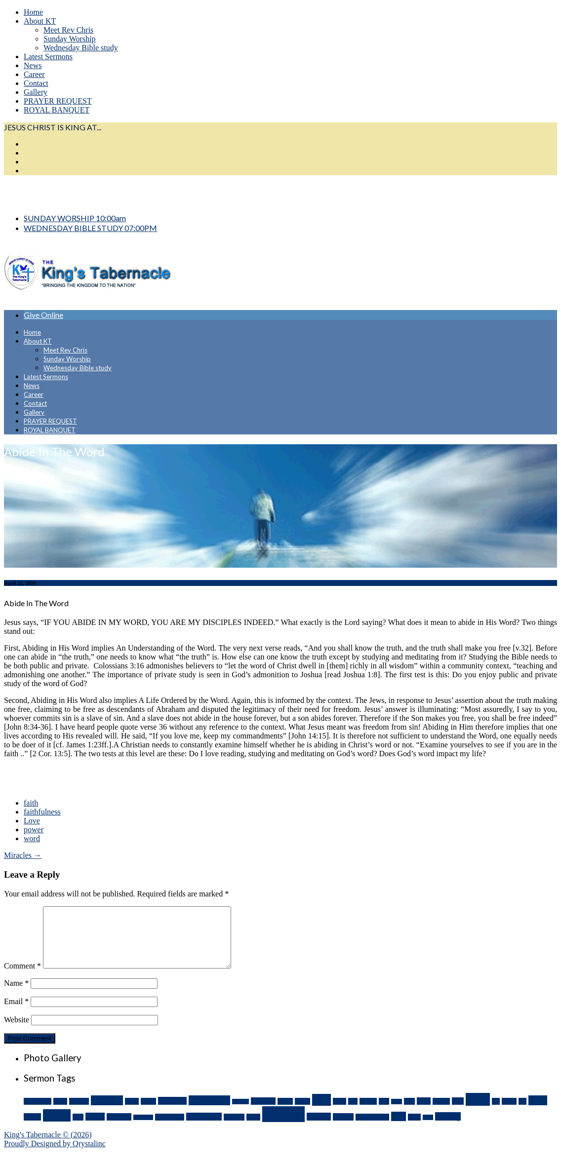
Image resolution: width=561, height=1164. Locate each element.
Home (33, 12)
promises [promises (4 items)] (119, 1128)
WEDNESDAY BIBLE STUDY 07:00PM (90, 228)
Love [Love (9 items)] (537, 1112)
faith (31, 803)
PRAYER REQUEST (58, 101)
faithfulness (42, 812)
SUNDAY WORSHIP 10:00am (75, 218)
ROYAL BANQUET (56, 110)
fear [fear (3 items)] (353, 1113)
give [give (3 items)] (384, 1113)
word (32, 838)
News (32, 65)
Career (34, 74)
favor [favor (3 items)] (339, 1113)
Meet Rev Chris (68, 30)
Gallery (35, 92)
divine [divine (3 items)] (285, 1113)
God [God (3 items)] (409, 1113)
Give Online (43, 314)
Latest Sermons (48, 56)
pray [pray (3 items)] (78, 1128)
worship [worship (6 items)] (448, 1128)
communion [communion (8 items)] (209, 1112)
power (33, 829)
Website (16, 1031)
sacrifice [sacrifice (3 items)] (234, 1128)
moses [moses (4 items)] (32, 1128)
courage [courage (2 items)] (240, 1113)
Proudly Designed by (55, 1155)
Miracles (22, 855)
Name (16, 995)
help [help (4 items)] (458, 1113)
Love (32, 820)
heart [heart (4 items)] (424, 1113)
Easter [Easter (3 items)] (302, 1113)
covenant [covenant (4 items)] (263, 1113)
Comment (22, 977)
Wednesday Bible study (80, 47)
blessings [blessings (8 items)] (107, 1112)
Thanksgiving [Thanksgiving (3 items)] (372, 1128)
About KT (40, 21)
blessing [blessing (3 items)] (79, 1113)
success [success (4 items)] (343, 1128)
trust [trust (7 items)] (398, 1128)
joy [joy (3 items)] (496, 1113)
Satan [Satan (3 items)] (253, 1128)
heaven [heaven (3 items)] (441, 1113)
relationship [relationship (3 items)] (169, 1128)
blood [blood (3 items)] (132, 1113)
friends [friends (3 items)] (368, 1113)
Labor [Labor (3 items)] (509, 1113)
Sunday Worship (69, 39)
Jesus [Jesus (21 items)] (478, 1111)
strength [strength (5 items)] (319, 1128)
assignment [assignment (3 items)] (37, 1113)
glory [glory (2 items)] (396, 1113)
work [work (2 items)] (428, 1129)
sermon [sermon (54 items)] (283, 1126)
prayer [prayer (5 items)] (95, 1128)
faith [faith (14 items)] (321, 1112)
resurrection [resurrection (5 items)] (204, 1128)
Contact (36, 83)
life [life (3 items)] (523, 1113)
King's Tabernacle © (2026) (48, 1146)
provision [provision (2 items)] (143, 1129)
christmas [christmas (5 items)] (172, 1113)
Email (16, 1013)
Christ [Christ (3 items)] (148, 1113)
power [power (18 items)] (57, 1127)
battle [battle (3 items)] (60, 1113)
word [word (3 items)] (414, 1128)
